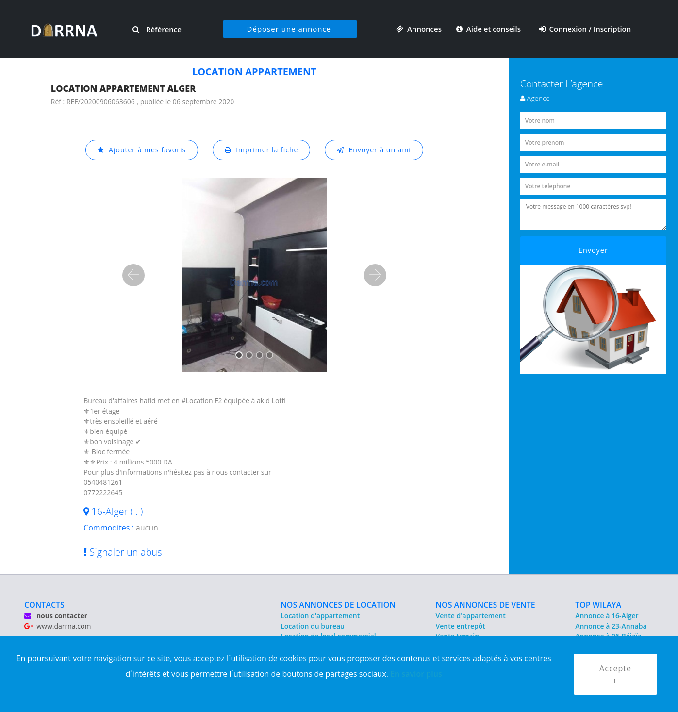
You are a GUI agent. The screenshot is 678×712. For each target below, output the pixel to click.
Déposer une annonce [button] (289, 28)
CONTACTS (44, 604)
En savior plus (416, 673)
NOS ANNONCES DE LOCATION (338, 604)
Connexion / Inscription (585, 28)
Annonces (419, 28)
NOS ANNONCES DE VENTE (485, 604)
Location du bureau (313, 625)
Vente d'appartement (471, 615)
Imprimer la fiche (261, 149)
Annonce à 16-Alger (606, 615)
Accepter (615, 674)
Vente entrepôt (460, 625)
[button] (133, 275)
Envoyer (593, 250)
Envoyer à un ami (374, 149)
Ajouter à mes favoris (142, 149)
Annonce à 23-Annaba (610, 625)
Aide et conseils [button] (489, 28)
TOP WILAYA (598, 604)
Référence (157, 29)
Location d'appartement (320, 615)
